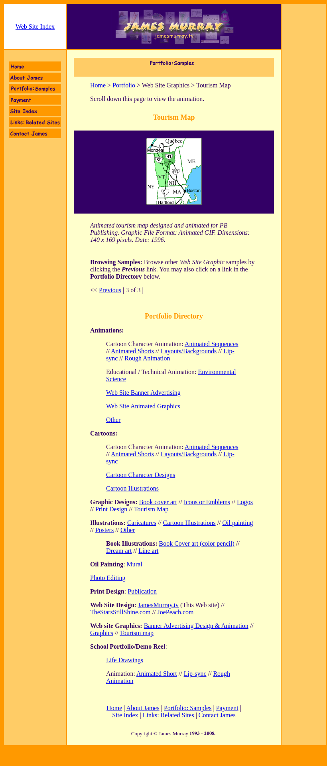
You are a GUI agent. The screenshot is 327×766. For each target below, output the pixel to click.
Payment (227, 708)
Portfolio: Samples (188, 708)
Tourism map (137, 632)
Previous (110, 290)
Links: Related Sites (168, 715)
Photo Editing (107, 577)
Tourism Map (151, 509)
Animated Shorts (132, 351)
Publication (142, 591)
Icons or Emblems (207, 502)
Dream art (119, 550)
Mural (134, 564)
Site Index (125, 715)
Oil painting (238, 522)
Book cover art (158, 502)
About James (143, 708)
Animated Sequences (211, 343)
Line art (148, 550)
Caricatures (141, 522)
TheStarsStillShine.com (120, 612)
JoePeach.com (175, 612)
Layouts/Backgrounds (189, 351)
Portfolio (123, 85)
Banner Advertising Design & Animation (196, 625)
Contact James (217, 715)
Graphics (101, 632)
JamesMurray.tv (158, 605)
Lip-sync (195, 673)
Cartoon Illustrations (132, 488)
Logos (245, 502)
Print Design (111, 509)
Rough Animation (147, 358)
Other (127, 530)
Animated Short (156, 673)
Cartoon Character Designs (140, 474)
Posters (104, 530)
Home (98, 85)
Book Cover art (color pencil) (196, 543)
